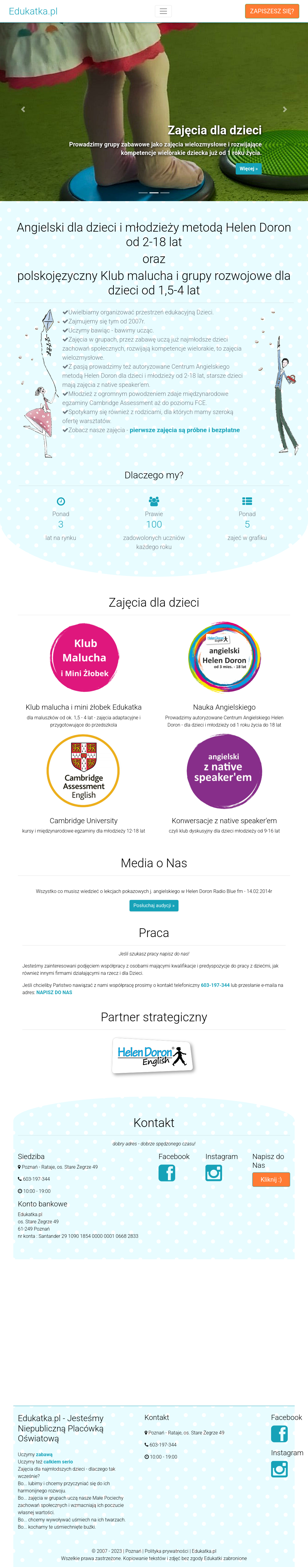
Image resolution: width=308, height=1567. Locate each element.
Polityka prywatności (166, 1551)
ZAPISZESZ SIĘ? (272, 11)
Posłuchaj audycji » (154, 905)
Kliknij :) (271, 1179)
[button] (23, 109)
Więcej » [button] (249, 169)
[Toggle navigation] (163, 11)
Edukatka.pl (33, 11)
